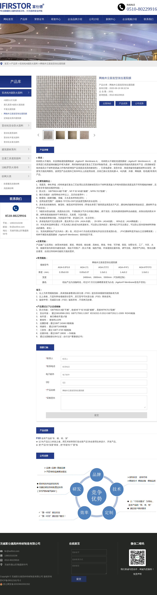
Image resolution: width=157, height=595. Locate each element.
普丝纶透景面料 (10, 133)
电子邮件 (50, 374)
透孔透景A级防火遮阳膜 (14, 105)
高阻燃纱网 (8, 188)
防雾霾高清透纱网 (11, 184)
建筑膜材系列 (9, 149)
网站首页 (8, 19)
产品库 (23, 19)
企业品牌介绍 (75, 19)
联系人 (49, 358)
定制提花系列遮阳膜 (12, 118)
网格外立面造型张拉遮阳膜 (52, 63)
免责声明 (137, 574)
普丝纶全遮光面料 (11, 142)
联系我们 (148, 19)
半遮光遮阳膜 (9, 109)
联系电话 (50, 366)
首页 (6, 63)
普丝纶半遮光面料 (11, 137)
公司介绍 (94, 19)
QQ (47, 382)
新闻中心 (110, 19)
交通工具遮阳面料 (11, 158)
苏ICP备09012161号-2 (10, 580)
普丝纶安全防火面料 (12, 125)
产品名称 (50, 390)
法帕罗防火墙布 (10, 167)
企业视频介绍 (129, 19)
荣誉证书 (39, 19)
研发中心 (56, 19)
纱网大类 (6, 176)
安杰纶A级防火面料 (29, 63)
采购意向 (50, 398)
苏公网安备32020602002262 (15, 584)
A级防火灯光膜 (10, 100)
